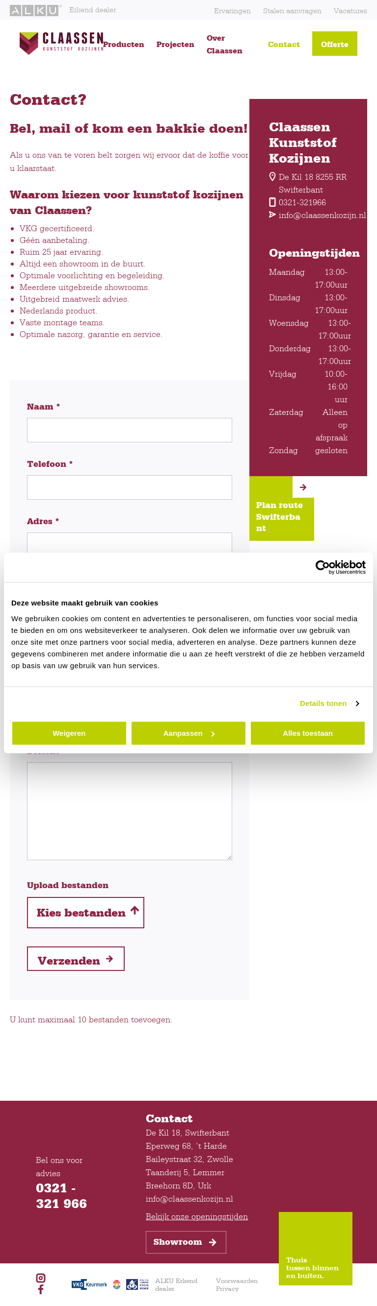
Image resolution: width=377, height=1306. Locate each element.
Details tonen (323, 703)
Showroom (186, 1242)
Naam (43, 406)
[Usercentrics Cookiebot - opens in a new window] (323, 567)
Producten (123, 44)
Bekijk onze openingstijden (197, 1216)
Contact (284, 44)
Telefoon (50, 464)
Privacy (227, 1288)
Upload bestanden (67, 885)
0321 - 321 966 (61, 1195)
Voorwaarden (237, 1280)
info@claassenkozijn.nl (308, 215)
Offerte (335, 44)
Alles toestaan (308, 733)
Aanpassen (189, 733)
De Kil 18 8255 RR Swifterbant (308, 182)
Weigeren (69, 733)
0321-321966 (297, 202)
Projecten (175, 44)
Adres (43, 521)
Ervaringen (232, 10)
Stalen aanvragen (292, 10)
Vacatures (350, 10)
